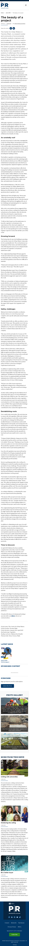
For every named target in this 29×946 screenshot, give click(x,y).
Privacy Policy (12, 926)
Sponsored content (10, 666)
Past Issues (21, 922)
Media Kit (13, 922)
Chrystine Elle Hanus (19, 23)
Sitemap (15, 944)
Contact (7, 922)
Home (2, 12)
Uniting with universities (9, 777)
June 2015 (8, 12)
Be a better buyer (7, 872)
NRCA (13, 616)
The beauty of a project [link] (18, 12)
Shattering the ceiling (8, 823)
